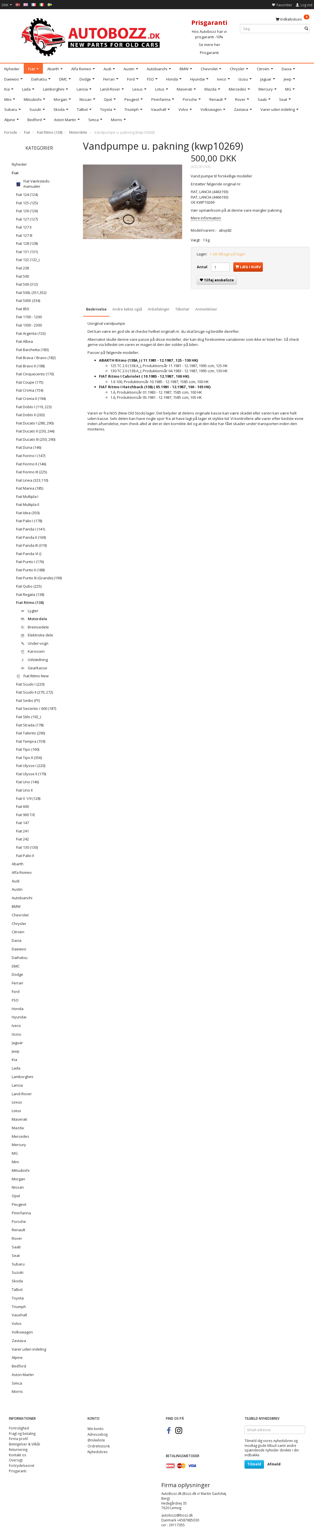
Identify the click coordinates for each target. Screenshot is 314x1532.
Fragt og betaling (22, 1433)
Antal (202, 266)
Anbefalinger (159, 309)
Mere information (206, 218)
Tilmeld (254, 1464)
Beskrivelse (96, 309)
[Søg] (306, 28)
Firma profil (18, 1438)
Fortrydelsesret (21, 1465)
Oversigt (16, 1460)
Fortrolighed (19, 1428)
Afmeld (274, 1464)
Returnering (18, 1449)
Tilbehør (182, 309)
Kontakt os (17, 1455)
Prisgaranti (209, 52)
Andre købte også (127, 309)
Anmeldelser (206, 309)
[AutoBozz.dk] (91, 36)
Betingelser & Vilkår (24, 1444)
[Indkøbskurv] (292, 19)
